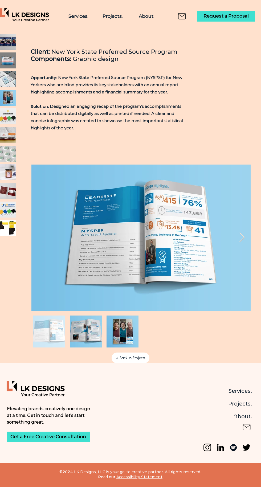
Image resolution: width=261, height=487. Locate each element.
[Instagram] (207, 447)
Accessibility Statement (139, 476)
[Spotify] (233, 447)
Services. (240, 391)
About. (242, 416)
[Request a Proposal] (226, 16)
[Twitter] (246, 447)
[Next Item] (242, 237)
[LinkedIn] (220, 447)
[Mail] (182, 16)
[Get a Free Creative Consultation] (48, 437)
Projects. (240, 403)
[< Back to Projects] (130, 358)
